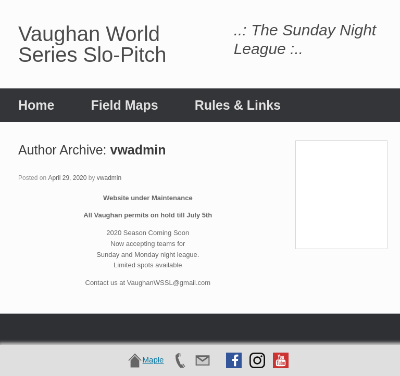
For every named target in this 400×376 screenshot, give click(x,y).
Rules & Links (238, 105)
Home (36, 105)
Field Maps (124, 105)
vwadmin (138, 149)
